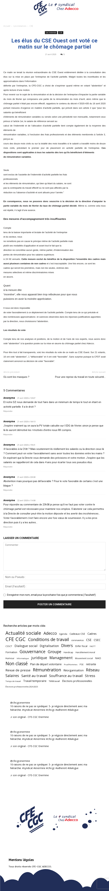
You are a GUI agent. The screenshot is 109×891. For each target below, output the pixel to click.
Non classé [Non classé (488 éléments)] (16, 663)
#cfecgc (50, 709)
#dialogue (73, 709)
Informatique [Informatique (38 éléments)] (23, 658)
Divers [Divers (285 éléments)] (67, 645)
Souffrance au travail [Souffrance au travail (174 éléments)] (66, 675)
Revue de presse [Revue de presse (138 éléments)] (18, 670)
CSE (31, 26)
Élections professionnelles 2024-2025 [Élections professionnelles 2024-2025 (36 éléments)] (21, 687)
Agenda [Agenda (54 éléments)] (63, 633)
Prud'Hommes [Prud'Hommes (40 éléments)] (70, 664)
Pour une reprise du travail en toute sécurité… (80, 376)
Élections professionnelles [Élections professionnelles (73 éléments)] (77, 681)
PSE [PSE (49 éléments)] (82, 664)
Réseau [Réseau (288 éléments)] (92, 670)
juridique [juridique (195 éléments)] (39, 658)
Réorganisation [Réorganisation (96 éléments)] (73, 670)
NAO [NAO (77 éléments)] (98, 658)
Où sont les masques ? (16, 376)
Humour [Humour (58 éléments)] (9, 658)
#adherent (61, 709)
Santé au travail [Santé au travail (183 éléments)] (34, 675)
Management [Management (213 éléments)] (61, 657)
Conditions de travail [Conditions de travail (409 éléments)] (48, 639)
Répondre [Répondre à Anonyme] (7, 411)
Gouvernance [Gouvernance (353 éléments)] (32, 651)
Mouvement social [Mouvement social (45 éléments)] (84, 658)
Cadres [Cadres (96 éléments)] (92, 633)
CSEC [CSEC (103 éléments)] (97, 640)
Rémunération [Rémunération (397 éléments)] (47, 670)
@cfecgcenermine (20, 702)
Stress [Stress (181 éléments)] (90, 675)
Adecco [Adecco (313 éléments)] (50, 633)
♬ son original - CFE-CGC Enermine (29, 717)
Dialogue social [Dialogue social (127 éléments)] (25, 646)
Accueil (6, 26)
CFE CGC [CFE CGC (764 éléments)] (15, 639)
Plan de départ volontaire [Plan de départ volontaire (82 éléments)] (46, 664)
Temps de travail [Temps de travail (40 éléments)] (13, 681)
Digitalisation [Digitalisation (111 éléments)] (49, 646)
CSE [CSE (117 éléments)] (88, 640)
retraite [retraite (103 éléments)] (91, 664)
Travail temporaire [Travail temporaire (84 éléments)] (34, 681)
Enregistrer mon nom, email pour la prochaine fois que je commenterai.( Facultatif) (51, 594)
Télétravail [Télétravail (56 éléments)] (54, 681)
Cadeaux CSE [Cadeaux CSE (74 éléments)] (77, 633)
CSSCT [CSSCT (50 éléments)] (8, 646)
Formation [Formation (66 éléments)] (11, 652)
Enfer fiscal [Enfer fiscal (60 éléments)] (81, 646)
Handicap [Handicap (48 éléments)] (68, 652)
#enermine (39, 709)
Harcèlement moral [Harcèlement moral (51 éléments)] (85, 652)
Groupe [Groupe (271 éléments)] (54, 651)
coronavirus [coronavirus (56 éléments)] (77, 640)
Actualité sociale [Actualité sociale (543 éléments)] (23, 633)
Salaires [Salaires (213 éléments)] (12, 675)
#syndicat (27, 709)
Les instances (19, 26)
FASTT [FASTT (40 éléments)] (93, 646)
